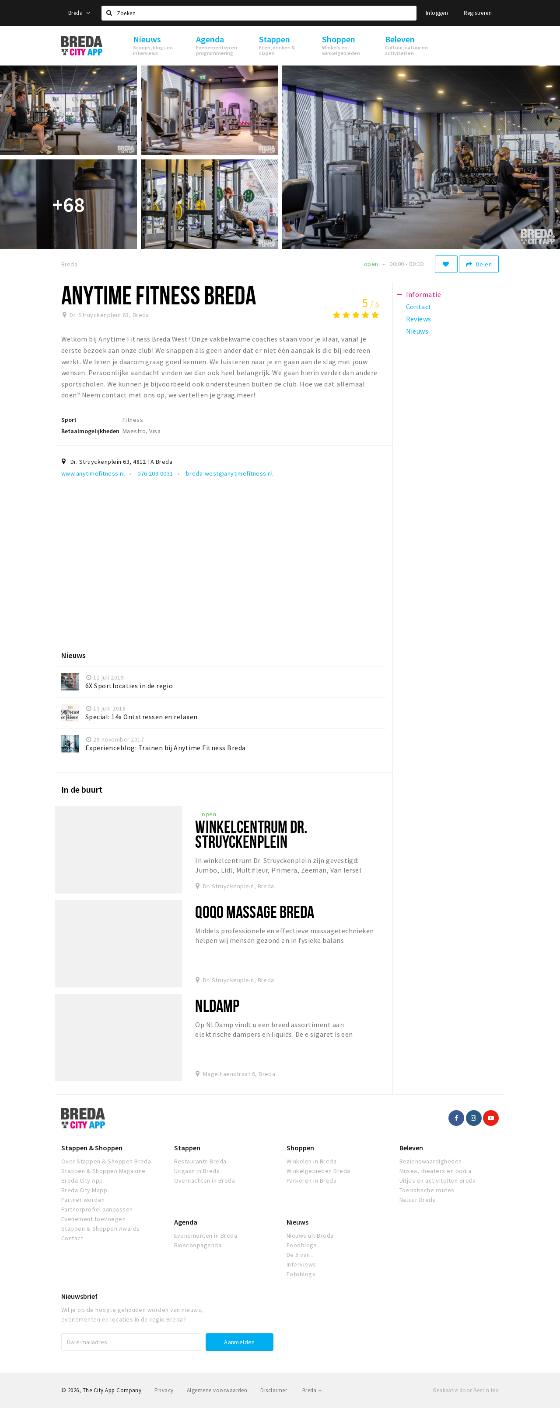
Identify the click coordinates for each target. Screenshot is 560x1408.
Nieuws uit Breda (310, 1235)
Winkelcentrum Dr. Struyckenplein (251, 834)
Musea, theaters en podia (435, 1171)
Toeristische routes (427, 1190)
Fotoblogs (301, 1274)
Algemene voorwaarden (217, 1390)
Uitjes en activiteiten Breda (437, 1180)
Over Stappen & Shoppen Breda (106, 1161)
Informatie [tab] (423, 294)
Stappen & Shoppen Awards (100, 1228)
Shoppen (300, 1147)
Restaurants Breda (200, 1161)
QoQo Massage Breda (254, 911)
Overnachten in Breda (204, 1180)
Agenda (185, 1222)
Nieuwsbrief (79, 1296)
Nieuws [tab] (417, 331)
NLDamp (217, 1005)
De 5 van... (301, 1255)
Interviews (301, 1264)
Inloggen (437, 13)
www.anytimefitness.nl (93, 473)
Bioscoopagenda (198, 1245)
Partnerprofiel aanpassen (97, 1209)
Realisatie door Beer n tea (466, 1390)
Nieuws (297, 1222)
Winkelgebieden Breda (318, 1171)
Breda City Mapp (84, 1190)
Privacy (163, 1390)
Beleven (411, 1147)
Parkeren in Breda (311, 1180)
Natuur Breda (417, 1200)
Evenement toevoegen (93, 1219)
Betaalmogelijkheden (90, 431)
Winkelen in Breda (311, 1161)
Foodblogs (302, 1245)
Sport (69, 420)
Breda (79, 13)
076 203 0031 (154, 473)
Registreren (478, 13)
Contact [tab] (419, 306)
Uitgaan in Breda (197, 1171)
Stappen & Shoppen (91, 1147)
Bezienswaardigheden (430, 1161)
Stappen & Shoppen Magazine (103, 1171)
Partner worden (83, 1200)
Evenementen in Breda (206, 1235)
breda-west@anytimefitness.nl (228, 473)
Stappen (187, 1147)
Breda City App (82, 1180)
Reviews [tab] (418, 318)
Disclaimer (273, 1390)
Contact (72, 1238)
